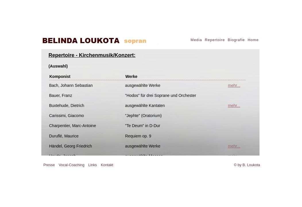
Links (92, 165)
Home (253, 40)
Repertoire (215, 40)
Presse (49, 165)
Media (196, 40)
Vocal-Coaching (71, 165)
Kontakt (107, 165)
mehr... (234, 85)
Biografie (236, 40)
